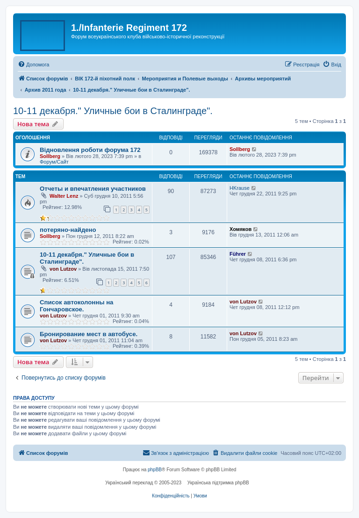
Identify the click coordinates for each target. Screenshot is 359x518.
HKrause (240, 188)
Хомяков (240, 229)
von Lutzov (63, 269)
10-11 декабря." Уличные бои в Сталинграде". (113, 111)
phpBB (155, 469)
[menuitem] (33, 64)
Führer (238, 254)
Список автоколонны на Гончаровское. (76, 306)
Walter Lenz (64, 196)
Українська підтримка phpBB (218, 482)
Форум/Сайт (54, 162)
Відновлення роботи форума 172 (90, 149)
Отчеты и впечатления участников (93, 188)
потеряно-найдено (68, 229)
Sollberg (50, 156)
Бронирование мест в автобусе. (88, 334)
